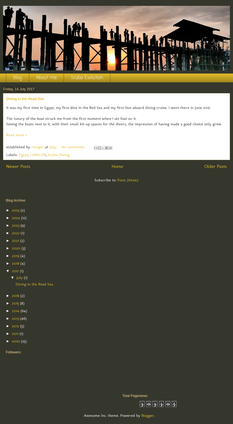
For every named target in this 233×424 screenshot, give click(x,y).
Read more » (16, 135)
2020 (17, 248)
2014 (16, 310)
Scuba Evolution (87, 77)
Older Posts (215, 166)
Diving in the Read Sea (25, 99)
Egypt (23, 154)
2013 (16, 318)
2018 (16, 263)
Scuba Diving (59, 154)
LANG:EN (38, 154)
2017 (16, 271)
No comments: (74, 147)
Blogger (147, 415)
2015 (16, 303)
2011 (16, 333)
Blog (17, 77)
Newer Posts (18, 166)
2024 (16, 217)
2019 (16, 255)
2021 (16, 240)
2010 (16, 341)
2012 (16, 326)
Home (117, 166)
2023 (16, 225)
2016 (16, 295)
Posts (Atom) (127, 180)
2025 (16, 210)
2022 (16, 233)
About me (46, 77)
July (20, 277)
